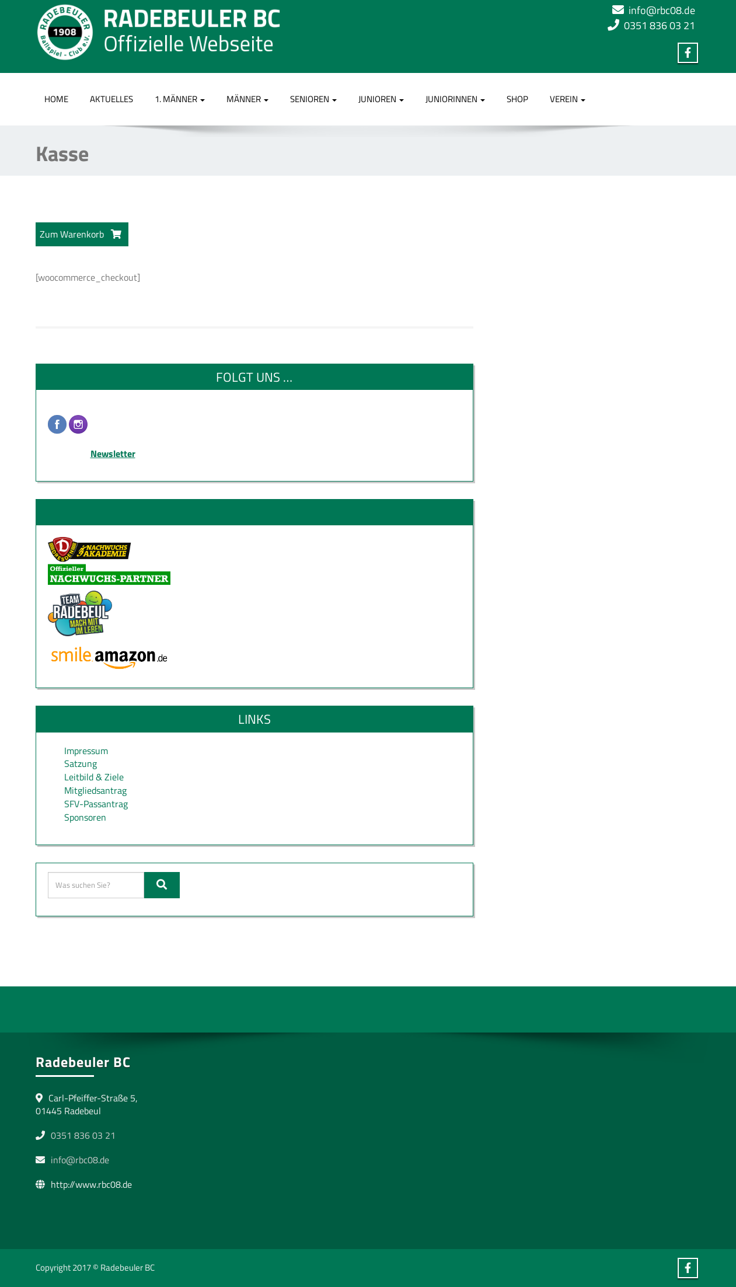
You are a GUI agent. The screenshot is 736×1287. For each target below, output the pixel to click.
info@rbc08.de (662, 10)
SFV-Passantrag (96, 804)
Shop (517, 99)
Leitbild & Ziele (94, 777)
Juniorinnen (455, 99)
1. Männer (180, 99)
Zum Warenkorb (80, 234)
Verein (567, 99)
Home (56, 99)
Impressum (86, 751)
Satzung (80, 763)
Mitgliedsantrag (95, 790)
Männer (247, 99)
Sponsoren (85, 817)
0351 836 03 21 (659, 25)
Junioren (381, 99)
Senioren (313, 99)
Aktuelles (111, 99)
